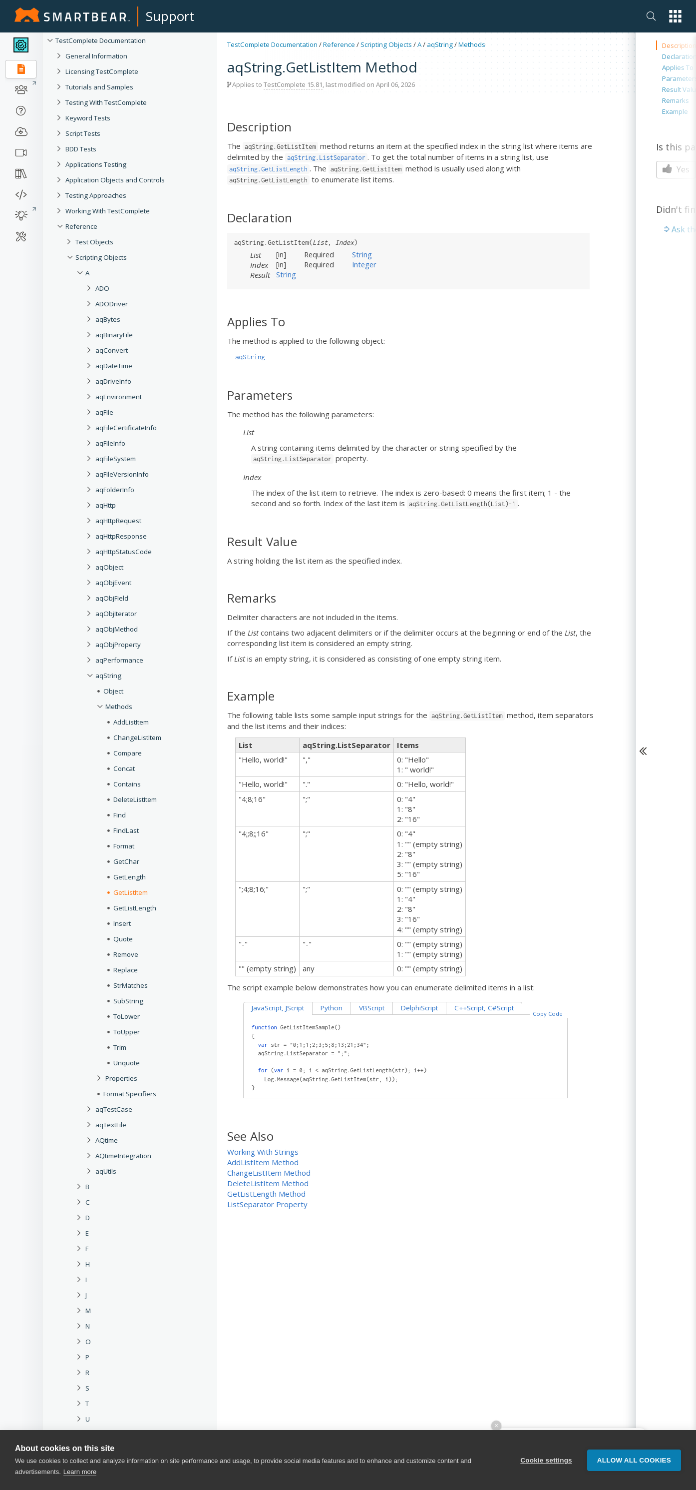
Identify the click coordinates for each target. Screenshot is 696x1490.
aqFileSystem (115, 458)
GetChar (126, 861)
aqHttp (105, 505)
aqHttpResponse (121, 536)
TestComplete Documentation (100, 40)
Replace (125, 969)
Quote (123, 938)
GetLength (129, 876)
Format (123, 845)
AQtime (106, 1140)
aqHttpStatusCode (123, 551)
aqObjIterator (116, 613)
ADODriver (111, 303)
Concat (124, 768)
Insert (122, 923)
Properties (121, 1078)
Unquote (126, 1062)
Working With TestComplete (107, 210)
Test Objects (94, 241)
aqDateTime (113, 365)
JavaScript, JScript (278, 1007)
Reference (81, 226)
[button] (675, 16)
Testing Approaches (95, 195)
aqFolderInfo (114, 489)
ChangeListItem (137, 737)
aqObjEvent (113, 582)
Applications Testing (95, 164)
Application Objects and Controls (115, 179)
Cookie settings (546, 1469)
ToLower (126, 1016)
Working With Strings (263, 1152)
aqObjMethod (116, 629)
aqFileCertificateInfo (126, 427)
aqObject (109, 567)
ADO (102, 288)
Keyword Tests (87, 117)
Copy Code (548, 1013)
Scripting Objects (101, 257)
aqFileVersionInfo (122, 474)
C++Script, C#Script (484, 1007)
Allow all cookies (634, 1469)
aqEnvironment (118, 396)
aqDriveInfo (113, 381)
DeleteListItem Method (268, 1183)
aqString (108, 675)
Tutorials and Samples (99, 86)
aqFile (104, 412)
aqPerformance (119, 660)
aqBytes (107, 319)
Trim (119, 1047)
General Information (96, 55)
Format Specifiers (129, 1093)
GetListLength (134, 907)
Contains (127, 783)
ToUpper (126, 1031)
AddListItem (131, 722)
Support (170, 16)
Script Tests (82, 133)
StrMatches (130, 985)
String (362, 254)
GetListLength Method (266, 1194)
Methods (118, 706)
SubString (128, 1000)
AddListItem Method (263, 1162)
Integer (364, 264)
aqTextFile (110, 1124)
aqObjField (111, 598)
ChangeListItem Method (269, 1173)
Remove (125, 954)
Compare (127, 752)
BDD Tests (80, 148)
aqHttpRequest (118, 520)
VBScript (371, 1007)
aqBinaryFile (114, 334)
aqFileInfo (110, 443)
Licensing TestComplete (101, 71)
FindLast (126, 830)
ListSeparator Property (267, 1204)
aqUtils (105, 1171)
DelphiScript (419, 1007)
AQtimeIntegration (123, 1155)
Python (332, 1007)
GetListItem (130, 892)
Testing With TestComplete (106, 102)
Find (119, 814)
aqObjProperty (118, 644)
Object (113, 691)
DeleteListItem (135, 799)
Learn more (79, 1481)
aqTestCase (113, 1109)
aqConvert (111, 350)
